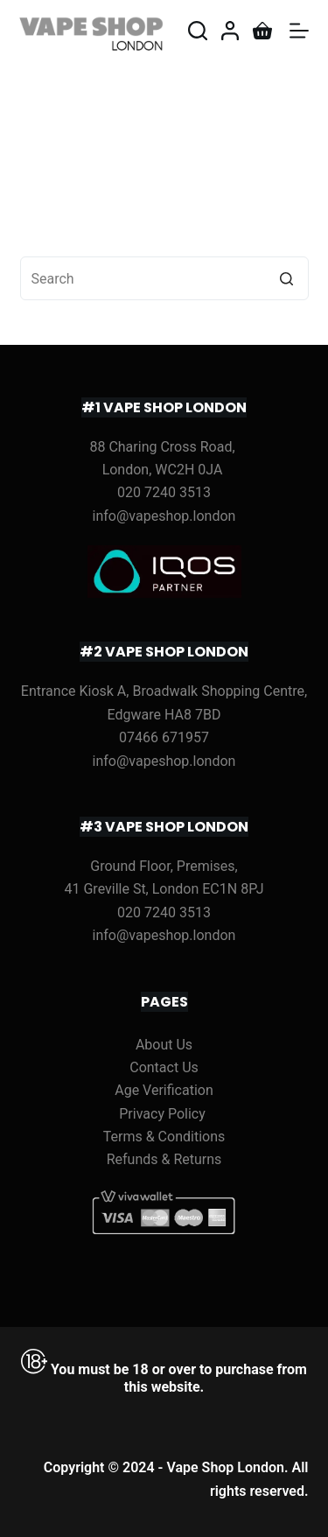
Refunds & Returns (164, 1159)
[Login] (230, 30)
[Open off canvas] (299, 30)
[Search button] (287, 278)
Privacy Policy (162, 1113)
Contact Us (164, 1067)
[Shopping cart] (262, 30)
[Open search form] (197, 30)
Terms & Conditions (164, 1136)
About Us (164, 1044)
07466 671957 (164, 737)
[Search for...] (164, 278)
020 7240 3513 (164, 492)
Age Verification (164, 1090)
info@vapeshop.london (164, 516)
